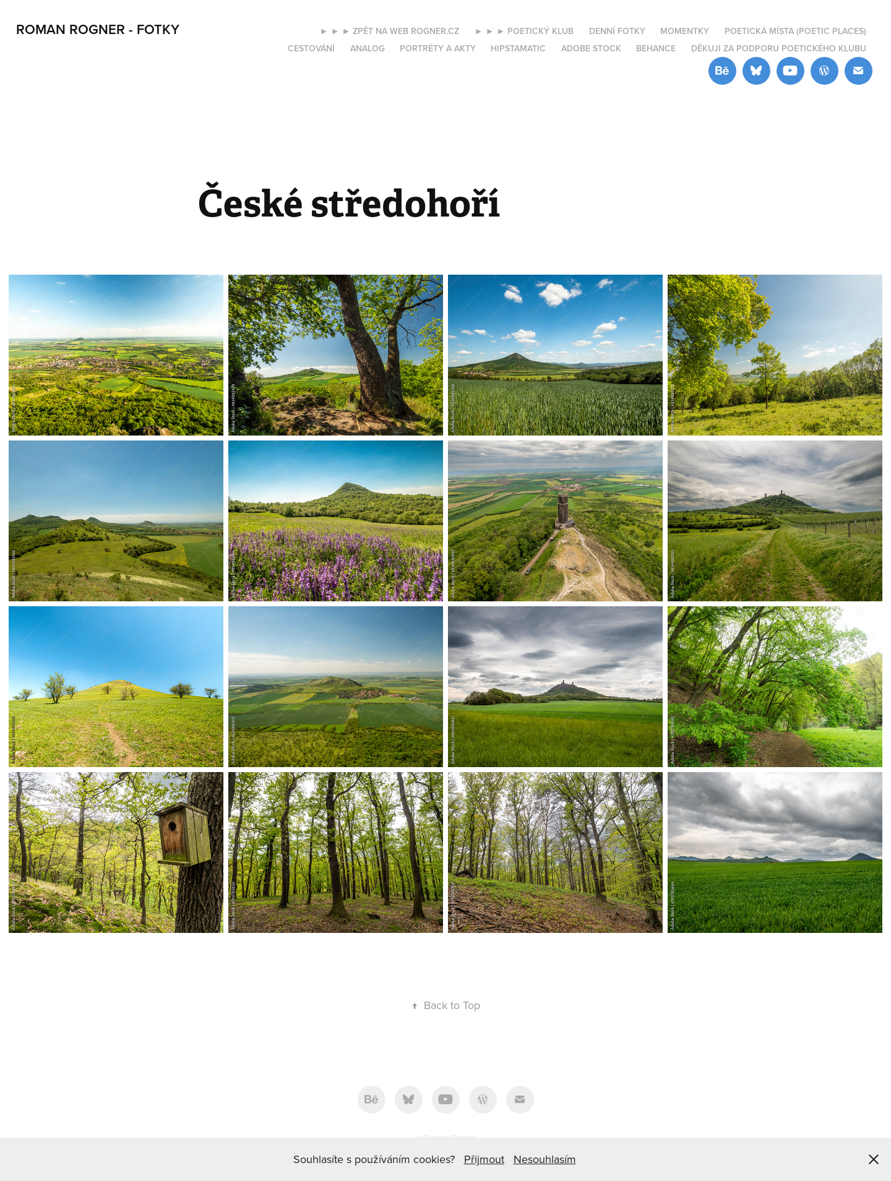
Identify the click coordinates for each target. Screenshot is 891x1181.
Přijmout (484, 1159)
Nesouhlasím (545, 1159)
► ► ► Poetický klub (524, 31)
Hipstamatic (518, 48)
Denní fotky (617, 31)
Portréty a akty (438, 48)
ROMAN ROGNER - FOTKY (97, 29)
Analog (367, 48)
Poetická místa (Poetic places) (795, 31)
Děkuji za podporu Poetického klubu (778, 48)
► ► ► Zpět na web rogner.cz (390, 31)
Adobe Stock (591, 48)
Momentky (684, 31)
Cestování (311, 48)
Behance (656, 48)
